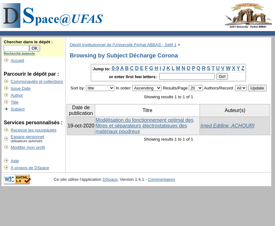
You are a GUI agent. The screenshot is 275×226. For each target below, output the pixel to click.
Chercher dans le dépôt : (28, 42)
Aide (15, 161)
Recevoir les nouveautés (33, 130)
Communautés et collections (37, 81)
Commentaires (161, 179)
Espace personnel (27, 136)
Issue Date (21, 88)
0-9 (115, 68)
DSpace (110, 179)
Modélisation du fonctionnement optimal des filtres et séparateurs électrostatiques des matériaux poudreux (144, 125)
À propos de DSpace (30, 167)
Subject (17, 109)
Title (15, 102)
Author (17, 95)
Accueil (17, 60)
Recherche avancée (19, 53)
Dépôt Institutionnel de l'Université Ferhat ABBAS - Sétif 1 (123, 44)
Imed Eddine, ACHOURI (227, 125)
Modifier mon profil (28, 147)
